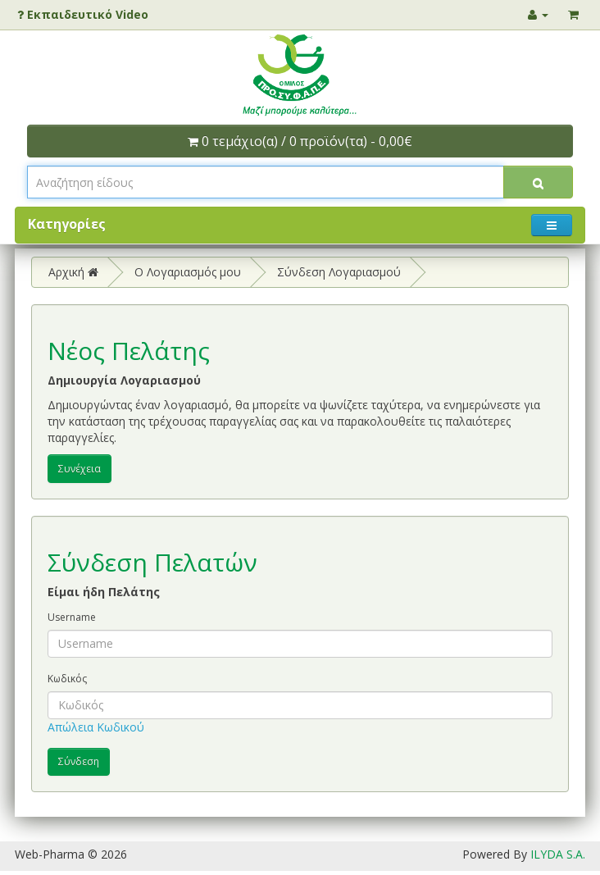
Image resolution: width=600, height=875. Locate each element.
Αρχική (73, 272)
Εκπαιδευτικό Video (82, 14)
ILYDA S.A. (557, 854)
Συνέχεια (79, 469)
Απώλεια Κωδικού (96, 727)
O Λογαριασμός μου (187, 272)
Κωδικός (67, 679)
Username (72, 617)
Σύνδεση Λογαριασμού (339, 272)
